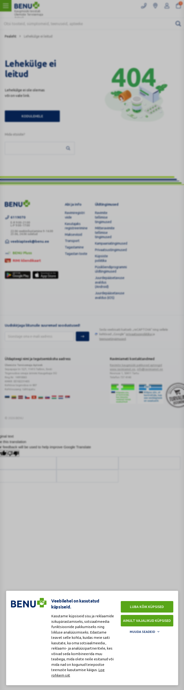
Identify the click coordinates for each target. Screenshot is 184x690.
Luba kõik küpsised (147, 607)
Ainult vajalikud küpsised (147, 621)
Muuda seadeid (142, 631)
